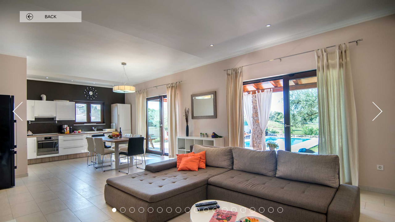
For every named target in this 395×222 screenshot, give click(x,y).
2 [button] (123, 210)
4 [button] (141, 210)
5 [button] (150, 210)
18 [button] (271, 210)
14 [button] (234, 210)
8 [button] (178, 210)
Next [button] (372, 111)
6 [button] (160, 210)
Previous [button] (23, 111)
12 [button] (215, 210)
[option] (197, 111)
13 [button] (224, 210)
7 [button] (169, 210)
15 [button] (243, 210)
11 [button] (206, 210)
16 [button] (252, 210)
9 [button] (187, 210)
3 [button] (132, 210)
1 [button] (114, 210)
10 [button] (197, 210)
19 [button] (280, 210)
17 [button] (261, 210)
